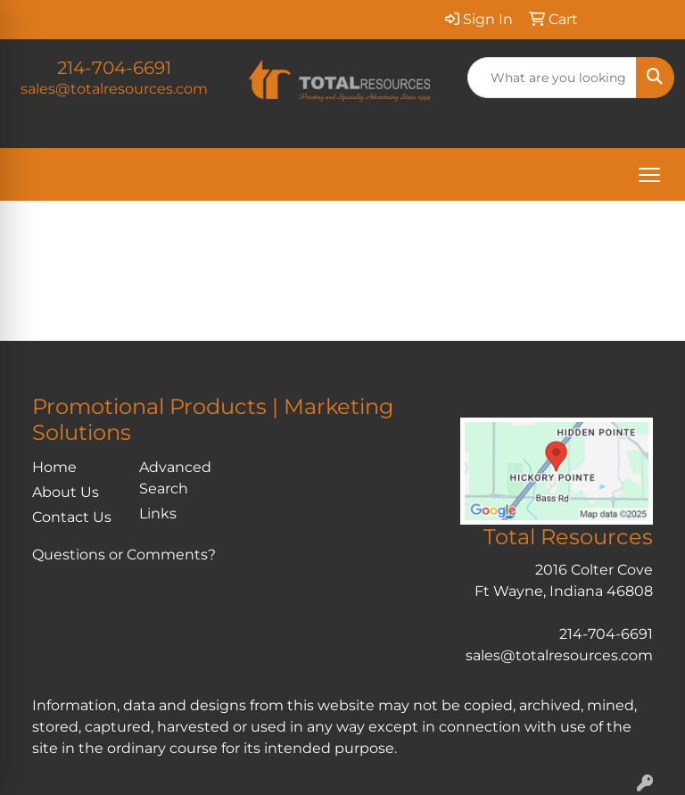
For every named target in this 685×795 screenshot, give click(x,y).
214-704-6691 (114, 68)
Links (158, 513)
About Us (65, 492)
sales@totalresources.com (114, 88)
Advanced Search (175, 478)
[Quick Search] (552, 77)
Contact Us (71, 517)
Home (54, 467)
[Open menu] (649, 175)
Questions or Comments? (124, 554)
